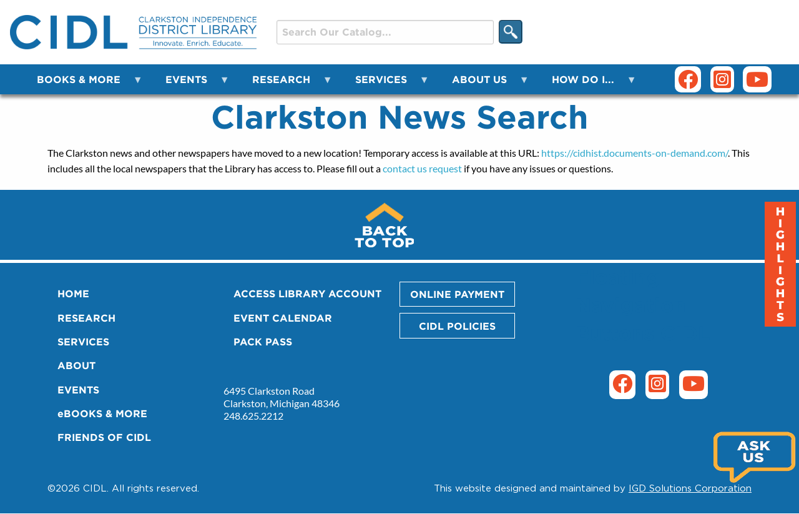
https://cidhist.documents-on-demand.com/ (634, 153)
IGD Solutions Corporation (690, 488)
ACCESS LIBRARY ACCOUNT (307, 293)
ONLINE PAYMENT (457, 294)
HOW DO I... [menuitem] (587, 84)
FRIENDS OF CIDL (104, 437)
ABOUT (76, 365)
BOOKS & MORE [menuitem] (82, 84)
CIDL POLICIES (457, 326)
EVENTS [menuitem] (190, 84)
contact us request (422, 168)
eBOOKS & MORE (102, 413)
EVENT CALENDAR (282, 318)
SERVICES (83, 341)
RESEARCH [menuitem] (285, 84)
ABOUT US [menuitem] (483, 84)
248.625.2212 (253, 416)
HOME (73, 293)
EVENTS (78, 389)
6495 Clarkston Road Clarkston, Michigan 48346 (281, 397)
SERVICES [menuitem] (384, 84)
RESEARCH (86, 318)
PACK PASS (262, 341)
